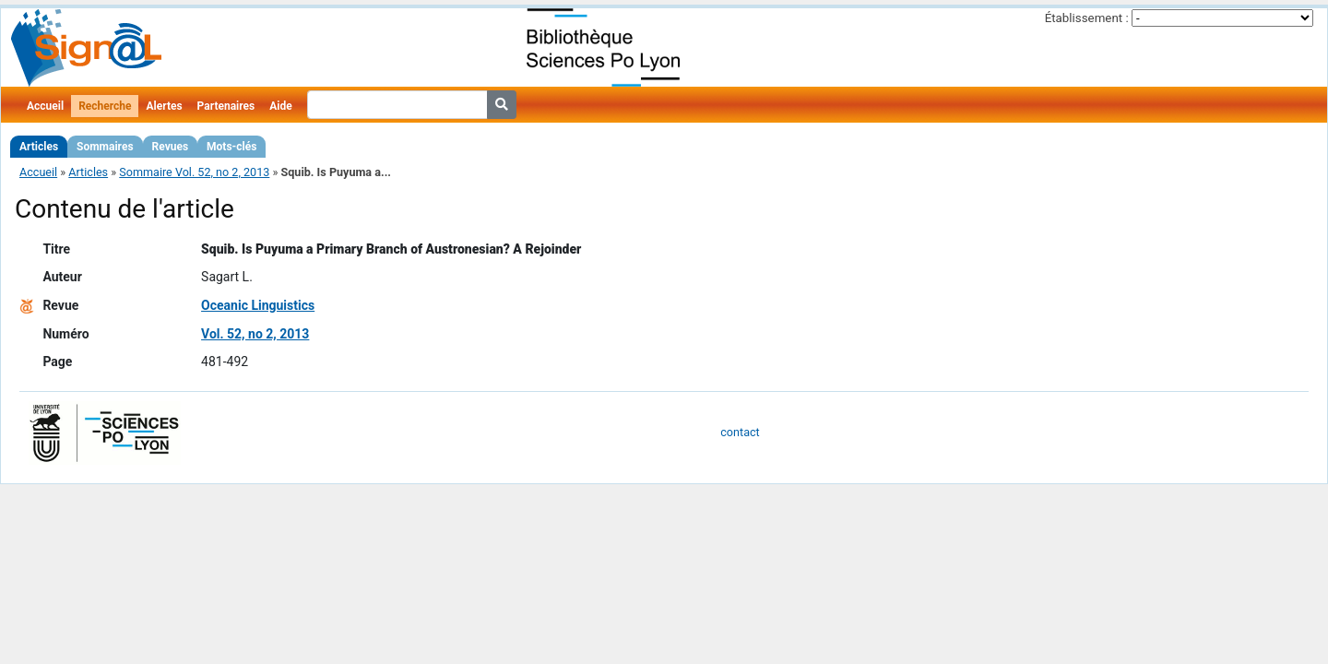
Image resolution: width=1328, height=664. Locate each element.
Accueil (45, 106)
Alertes (164, 106)
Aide (280, 106)
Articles (38, 146)
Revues (170, 146)
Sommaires (105, 146)
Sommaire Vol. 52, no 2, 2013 (194, 172)
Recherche (104, 106)
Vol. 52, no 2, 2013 (255, 333)
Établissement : (1087, 18)
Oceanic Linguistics (257, 305)
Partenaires (226, 106)
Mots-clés (231, 146)
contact (739, 432)
